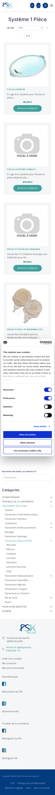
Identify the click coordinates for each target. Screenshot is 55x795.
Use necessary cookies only (27, 450)
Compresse (28, 523)
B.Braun (10, 549)
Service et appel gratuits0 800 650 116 (16, 649)
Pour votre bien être (27, 606)
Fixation (9, 510)
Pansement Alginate (15, 584)
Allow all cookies (27, 434)
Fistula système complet (21, 169)
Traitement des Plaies (27, 506)
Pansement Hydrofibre (17, 580)
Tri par (10, 28)
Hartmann (11, 562)
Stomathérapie (27, 497)
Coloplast (11, 553)
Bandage (9, 532)
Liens (28, 787)
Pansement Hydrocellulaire (28, 575)
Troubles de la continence (14, 723)
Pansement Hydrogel (16, 536)
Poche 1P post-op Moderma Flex (25, 329)
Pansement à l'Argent (16, 588)
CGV (12, 783)
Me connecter (8, 663)
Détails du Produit (28, 108)
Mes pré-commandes (12, 667)
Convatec (11, 558)
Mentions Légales (14, 787)
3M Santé (11, 544)
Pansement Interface (15, 518)
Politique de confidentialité (31, 783)
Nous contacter (42, 787)
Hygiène (27, 611)
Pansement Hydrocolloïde (28, 540)
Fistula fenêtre (16, 89)
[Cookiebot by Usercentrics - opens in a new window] (40, 342)
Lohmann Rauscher (16, 566)
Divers (8, 602)
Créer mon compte (11, 658)
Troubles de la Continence (27, 501)
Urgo (8, 571)
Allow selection (27, 442)
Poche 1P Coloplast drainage (23, 249)
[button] (32, 5)
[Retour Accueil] (7, 5)
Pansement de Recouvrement (28, 527)
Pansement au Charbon (17, 593)
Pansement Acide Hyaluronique (21, 514)
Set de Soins (28, 597)
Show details (40, 426)
